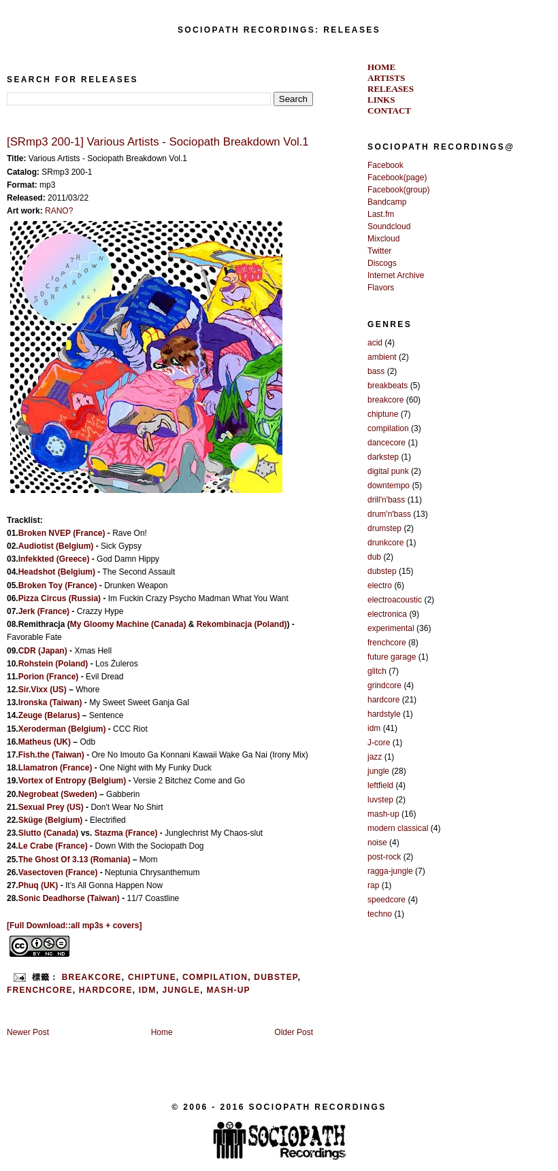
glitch (377, 671)
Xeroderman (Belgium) (62, 729)
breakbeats (387, 385)
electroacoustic (394, 600)
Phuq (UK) (38, 885)
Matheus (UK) (44, 742)
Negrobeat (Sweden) (57, 794)
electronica (387, 614)
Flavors (380, 287)
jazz (374, 757)
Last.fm (380, 214)
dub (374, 557)
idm (148, 990)
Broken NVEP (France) (61, 533)
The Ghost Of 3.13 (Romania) (74, 859)
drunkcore (385, 542)
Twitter (379, 251)
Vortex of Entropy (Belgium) (72, 780)
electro (379, 585)
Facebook (385, 165)
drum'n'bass (389, 514)
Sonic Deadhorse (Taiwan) (69, 898)
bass (375, 371)
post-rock (384, 857)
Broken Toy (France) (57, 585)
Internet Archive (395, 275)
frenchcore (40, 990)
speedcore (386, 899)
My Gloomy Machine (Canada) (128, 624)
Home (162, 1032)
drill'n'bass (386, 500)
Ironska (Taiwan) (50, 702)
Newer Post (28, 1032)
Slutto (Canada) (48, 833)
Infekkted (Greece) (54, 559)
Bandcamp (386, 202)
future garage (391, 657)
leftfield (380, 785)
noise (377, 842)
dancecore (386, 442)
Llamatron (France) (55, 768)
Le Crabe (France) (53, 846)
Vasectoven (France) (58, 872)
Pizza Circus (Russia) (59, 598)
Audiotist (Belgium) (56, 546)
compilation (215, 977)
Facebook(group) (398, 189)
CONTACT (389, 110)
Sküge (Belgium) (50, 820)
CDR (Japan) (42, 651)
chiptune (152, 977)
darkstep (383, 457)
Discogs (382, 263)
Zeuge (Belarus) (49, 715)
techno (379, 914)
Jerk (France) (43, 611)
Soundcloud (388, 226)
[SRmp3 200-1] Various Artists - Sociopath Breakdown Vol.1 (158, 141)
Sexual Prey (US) (51, 807)
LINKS (381, 100)
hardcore (106, 990)
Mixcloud (383, 238)
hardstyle (384, 714)
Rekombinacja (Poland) (242, 624)
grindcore (384, 685)
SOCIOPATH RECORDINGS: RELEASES (279, 30)
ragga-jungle (390, 871)
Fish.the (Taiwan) (51, 755)
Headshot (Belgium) (56, 572)
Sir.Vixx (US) (42, 689)
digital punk (388, 471)
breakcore (92, 977)
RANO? (59, 211)
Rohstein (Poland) (53, 663)
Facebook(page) (397, 177)
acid (374, 342)
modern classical (397, 828)
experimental (390, 628)
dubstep (275, 977)
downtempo (388, 485)
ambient (382, 357)
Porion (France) (48, 676)
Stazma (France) (126, 833)
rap (373, 885)
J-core (378, 742)
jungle (181, 990)
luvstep (380, 799)
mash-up (228, 990)
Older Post (293, 1032)
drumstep (384, 528)
